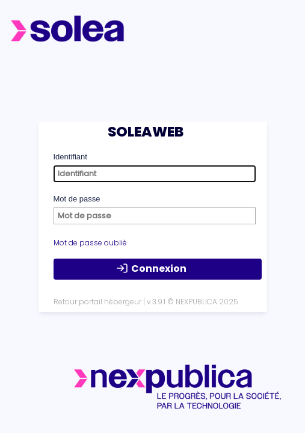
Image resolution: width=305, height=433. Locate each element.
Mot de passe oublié (90, 243)
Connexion (151, 269)
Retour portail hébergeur (97, 301)
